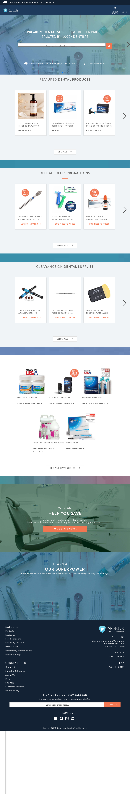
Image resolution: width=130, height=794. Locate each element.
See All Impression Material (95, 404)
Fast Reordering (13, 641)
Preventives (72, 444)
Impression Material (93, 398)
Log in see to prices (31, 224)
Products (9, 633)
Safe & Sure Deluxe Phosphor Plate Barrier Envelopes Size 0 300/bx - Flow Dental (98, 314)
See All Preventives (75, 451)
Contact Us (11, 669)
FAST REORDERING (95, 63)
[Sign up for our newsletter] (65, 707)
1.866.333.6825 (117, 659)
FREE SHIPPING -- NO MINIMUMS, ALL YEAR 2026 (49, 63)
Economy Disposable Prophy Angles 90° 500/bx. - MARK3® (64, 219)
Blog (7, 681)
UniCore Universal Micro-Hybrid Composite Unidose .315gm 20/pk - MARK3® (99, 126)
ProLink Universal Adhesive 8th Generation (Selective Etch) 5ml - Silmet (98, 221)
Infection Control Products (48, 444)
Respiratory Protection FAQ (19, 653)
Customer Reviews (14, 689)
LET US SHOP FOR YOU (65, 531)
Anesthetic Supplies (27, 398)
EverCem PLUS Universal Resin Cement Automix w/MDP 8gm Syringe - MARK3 (63, 127)
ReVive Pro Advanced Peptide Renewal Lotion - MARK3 (30, 126)
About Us (10, 677)
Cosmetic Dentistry (59, 398)
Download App (13, 657)
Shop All (65, 245)
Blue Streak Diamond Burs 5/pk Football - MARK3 (30, 218)
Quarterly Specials (14, 645)
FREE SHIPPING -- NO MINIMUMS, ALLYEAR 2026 (28, 2)
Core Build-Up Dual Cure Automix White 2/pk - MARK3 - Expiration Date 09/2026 (29, 314)
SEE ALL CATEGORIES (65, 471)
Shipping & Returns (15, 673)
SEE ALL (65, 152)
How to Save (11, 649)
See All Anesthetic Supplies (29, 404)
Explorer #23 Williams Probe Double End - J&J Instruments (62, 313)
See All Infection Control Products (43, 452)
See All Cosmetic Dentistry (61, 404)
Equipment (10, 637)
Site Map (9, 685)
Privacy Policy (12, 693)
